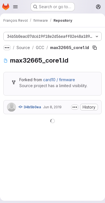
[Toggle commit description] (74, 107)
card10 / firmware (59, 79)
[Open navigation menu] (15, 6)
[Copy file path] (94, 47)
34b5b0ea (29, 107)
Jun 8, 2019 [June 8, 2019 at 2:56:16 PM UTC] (52, 107)
